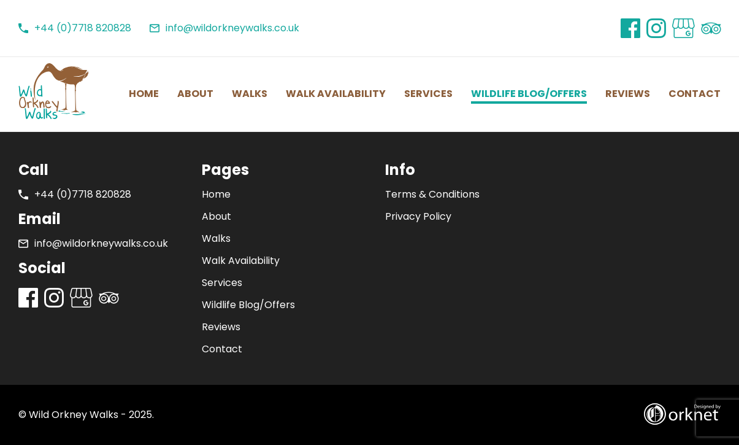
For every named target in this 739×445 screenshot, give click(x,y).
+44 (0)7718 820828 (74, 28)
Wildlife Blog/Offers (529, 94)
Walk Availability (336, 94)
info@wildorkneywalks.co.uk (224, 28)
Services (428, 94)
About (195, 94)
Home (144, 94)
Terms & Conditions (432, 194)
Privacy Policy (418, 216)
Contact (694, 94)
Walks (249, 94)
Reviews (627, 94)
